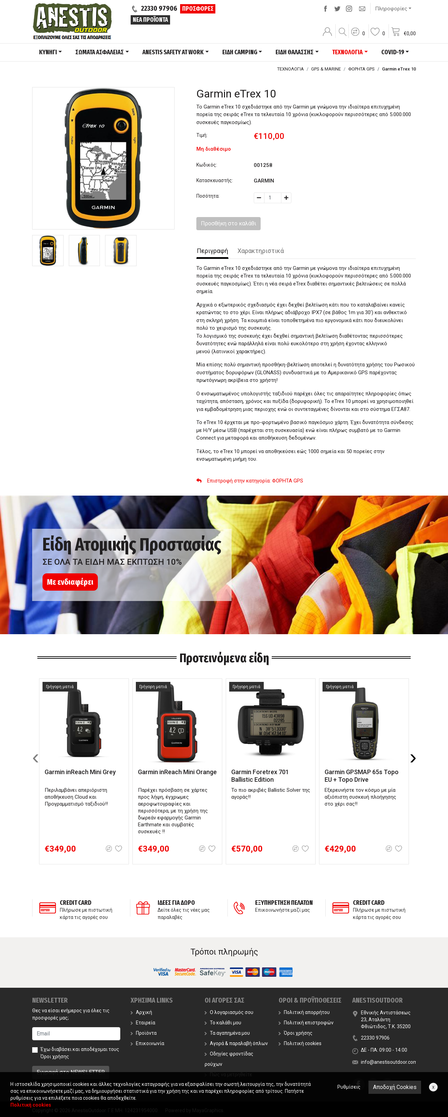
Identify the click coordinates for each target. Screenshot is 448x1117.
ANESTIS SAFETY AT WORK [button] (173, 52)
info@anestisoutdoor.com (389, 1062)
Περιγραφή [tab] (212, 250)
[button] (358, 36)
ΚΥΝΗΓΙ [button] (48, 52)
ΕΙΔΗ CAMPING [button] (239, 52)
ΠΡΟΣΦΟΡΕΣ (198, 8)
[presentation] (35, 757)
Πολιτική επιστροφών (306, 1022)
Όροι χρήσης (54, 1056)
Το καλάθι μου (223, 1022)
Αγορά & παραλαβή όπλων (236, 1043)
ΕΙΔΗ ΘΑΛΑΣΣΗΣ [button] (295, 52)
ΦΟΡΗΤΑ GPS (361, 69)
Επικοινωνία (147, 1043)
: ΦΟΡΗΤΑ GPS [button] (249, 481)
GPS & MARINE (326, 69)
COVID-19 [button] (392, 52)
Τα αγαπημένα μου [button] (227, 1033)
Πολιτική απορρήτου (304, 1012)
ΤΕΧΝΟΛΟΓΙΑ (290, 69)
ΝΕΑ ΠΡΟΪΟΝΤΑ (150, 20)
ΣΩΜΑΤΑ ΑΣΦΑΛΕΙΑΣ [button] (99, 52)
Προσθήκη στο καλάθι (228, 223)
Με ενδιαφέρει (70, 582)
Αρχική (141, 1012)
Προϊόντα (144, 1033)
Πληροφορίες (391, 9)
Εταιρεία (143, 1022)
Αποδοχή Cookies (395, 1087)
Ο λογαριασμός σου (229, 1012)
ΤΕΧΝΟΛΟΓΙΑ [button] (347, 52)
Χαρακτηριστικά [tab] (260, 250)
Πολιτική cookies (300, 1043)
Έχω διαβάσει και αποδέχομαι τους (79, 1052)
